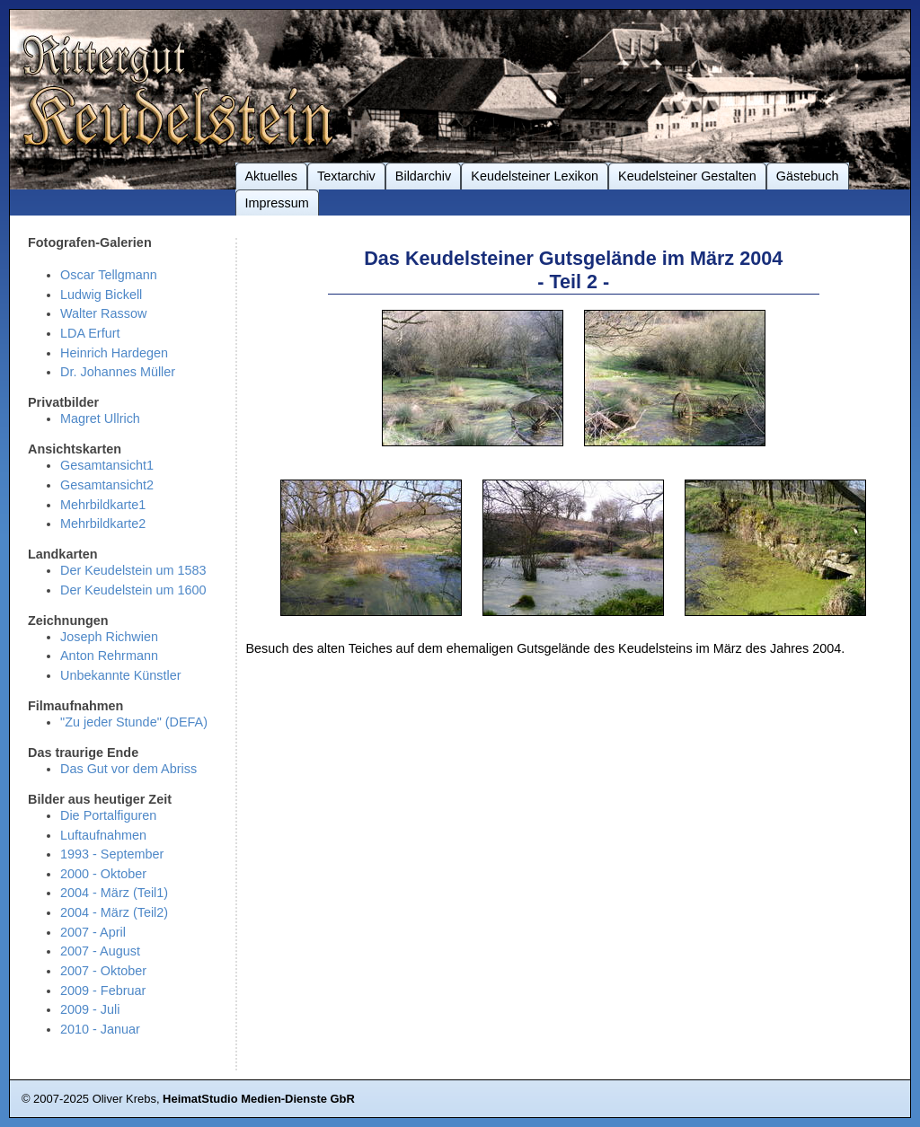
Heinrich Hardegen (114, 353)
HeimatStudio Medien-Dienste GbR (259, 1098)
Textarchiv (346, 176)
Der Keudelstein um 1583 (133, 570)
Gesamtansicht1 (107, 465)
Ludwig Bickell (101, 294)
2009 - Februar (103, 990)
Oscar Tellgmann (108, 275)
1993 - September (112, 854)
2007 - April (93, 932)
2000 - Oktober (103, 874)
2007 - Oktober (103, 971)
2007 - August (100, 951)
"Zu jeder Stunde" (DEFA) (134, 722)
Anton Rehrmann (109, 655)
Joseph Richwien (109, 637)
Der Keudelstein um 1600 (133, 590)
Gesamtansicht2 (107, 485)
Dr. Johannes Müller (117, 372)
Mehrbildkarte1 (103, 504)
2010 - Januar (100, 1029)
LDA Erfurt (89, 333)
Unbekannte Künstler (120, 675)
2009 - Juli (89, 1009)
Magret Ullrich (100, 418)
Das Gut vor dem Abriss (128, 769)
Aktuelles (271, 176)
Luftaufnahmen (103, 835)
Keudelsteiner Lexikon (534, 176)
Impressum (277, 203)
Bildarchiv (423, 176)
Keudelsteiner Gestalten (687, 176)
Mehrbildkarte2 (103, 523)
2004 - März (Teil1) (114, 892)
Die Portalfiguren (108, 815)
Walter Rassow (103, 313)
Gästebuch (807, 176)
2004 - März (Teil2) (114, 912)
